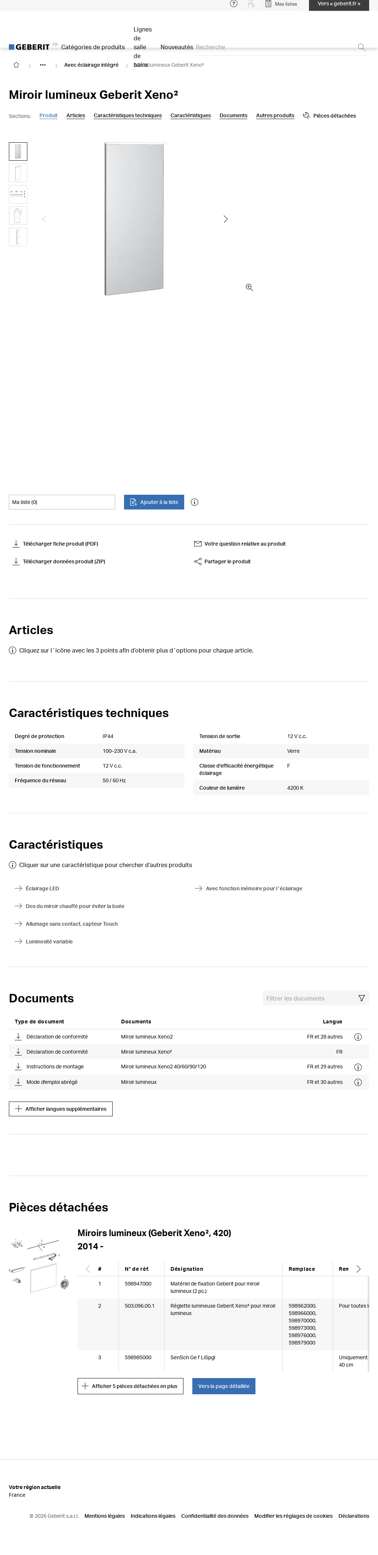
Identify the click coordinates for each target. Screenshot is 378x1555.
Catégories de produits (93, 51)
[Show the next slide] (226, 219)
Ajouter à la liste (154, 502)
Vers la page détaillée (224, 1386)
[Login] (251, 7)
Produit (48, 115)
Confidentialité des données (214, 1516)
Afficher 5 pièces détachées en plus (129, 1386)
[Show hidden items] (42, 65)
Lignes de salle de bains (143, 50)
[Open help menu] (233, 7)
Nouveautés (177, 51)
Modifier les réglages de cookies (293, 1516)
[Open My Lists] (281, 7)
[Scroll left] (88, 1269)
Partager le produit (222, 561)
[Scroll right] (358, 1269)
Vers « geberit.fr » (339, 7)
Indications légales (153, 1516)
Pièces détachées (272, 115)
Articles (75, 115)
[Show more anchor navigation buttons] (228, 116)
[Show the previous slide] (44, 219)
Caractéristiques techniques (128, 115)
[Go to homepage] (16, 65)
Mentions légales (105, 1516)
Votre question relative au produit (240, 543)
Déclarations (354, 1516)
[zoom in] (249, 287)
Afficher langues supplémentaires (60, 1109)
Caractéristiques (191, 115)
